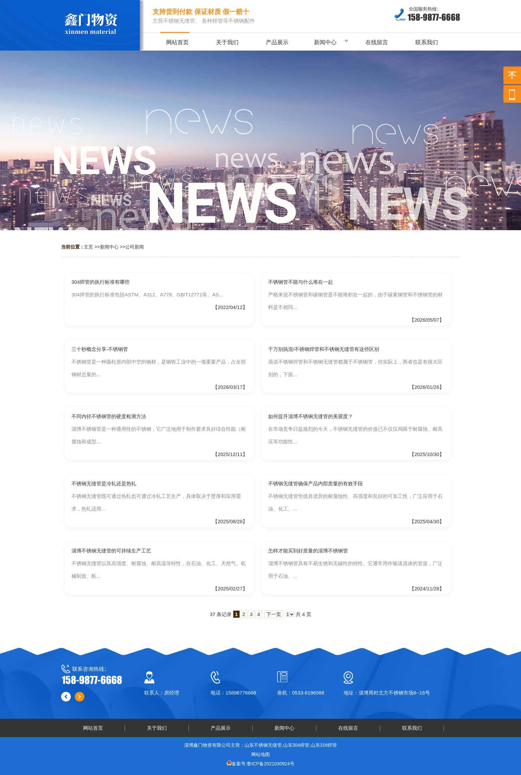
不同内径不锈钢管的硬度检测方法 (108, 416)
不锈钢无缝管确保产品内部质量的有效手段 (315, 483)
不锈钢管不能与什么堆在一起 (300, 282)
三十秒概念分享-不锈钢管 (99, 349)
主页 (88, 246)
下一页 (273, 614)
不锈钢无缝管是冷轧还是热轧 (103, 483)
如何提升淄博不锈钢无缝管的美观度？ (310, 416)
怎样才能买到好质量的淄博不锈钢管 (308, 550)
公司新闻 (134, 246)
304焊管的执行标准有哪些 (100, 282)
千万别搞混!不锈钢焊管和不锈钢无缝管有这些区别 (323, 349)
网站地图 (260, 754)
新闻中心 (109, 246)
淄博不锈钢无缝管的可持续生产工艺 (111, 550)
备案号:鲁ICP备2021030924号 (263, 763)
